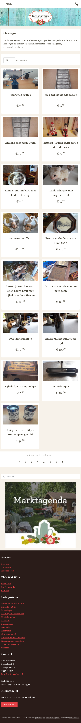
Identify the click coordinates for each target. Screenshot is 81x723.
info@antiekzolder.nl (12, 674)
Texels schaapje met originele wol (60, 193)
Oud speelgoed (8, 634)
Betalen (5, 564)
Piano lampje (60, 387)
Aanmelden (9, 704)
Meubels (5, 627)
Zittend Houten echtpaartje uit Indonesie (60, 145)
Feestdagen (6, 610)
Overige (5, 647)
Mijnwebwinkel (74, 718)
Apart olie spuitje (20, 95)
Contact (5, 590)
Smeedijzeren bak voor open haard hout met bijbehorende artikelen (20, 291)
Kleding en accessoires (12, 613)
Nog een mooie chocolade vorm (61, 97)
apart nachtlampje (20, 339)
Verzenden (6, 567)
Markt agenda (8, 587)
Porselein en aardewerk (13, 637)
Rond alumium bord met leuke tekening (20, 193)
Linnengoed (7, 624)
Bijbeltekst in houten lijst (20, 387)
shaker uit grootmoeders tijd (60, 341)
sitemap (39, 718)
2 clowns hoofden (20, 239)
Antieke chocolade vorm (20, 143)
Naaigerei (6, 630)
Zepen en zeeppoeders (12, 641)
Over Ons (6, 583)
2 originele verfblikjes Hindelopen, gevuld (20, 432)
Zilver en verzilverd (11, 644)
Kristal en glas (8, 617)
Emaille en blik (8, 607)
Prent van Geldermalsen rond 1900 (60, 241)
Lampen (5, 620)
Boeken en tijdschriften (12, 603)
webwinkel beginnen (53, 718)
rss (44, 718)
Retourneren (7, 570)
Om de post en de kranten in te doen (61, 288)
